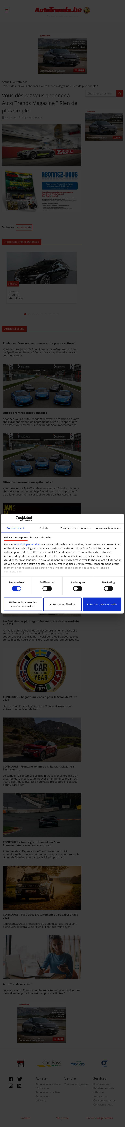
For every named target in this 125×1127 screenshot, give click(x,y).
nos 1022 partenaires (27, 544)
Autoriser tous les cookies (102, 604)
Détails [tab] (44, 528)
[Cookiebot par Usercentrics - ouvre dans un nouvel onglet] (18, 518)
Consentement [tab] (15, 528)
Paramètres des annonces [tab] (75, 528)
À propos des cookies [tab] (108, 528)
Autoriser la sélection (62, 604)
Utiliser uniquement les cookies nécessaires (23, 604)
